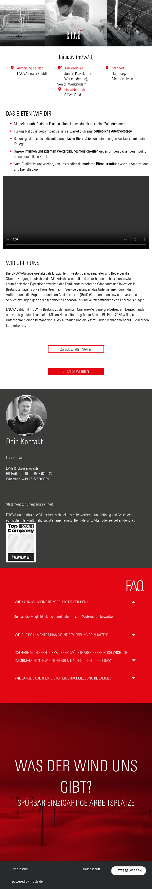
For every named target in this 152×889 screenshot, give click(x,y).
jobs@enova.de (28, 468)
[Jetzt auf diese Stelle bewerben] (76, 371)
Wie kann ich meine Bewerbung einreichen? (51, 602)
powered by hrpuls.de (27, 881)
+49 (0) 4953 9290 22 (37, 473)
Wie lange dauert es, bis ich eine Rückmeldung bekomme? (63, 678)
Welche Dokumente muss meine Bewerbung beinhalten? (61, 634)
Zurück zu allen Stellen (76, 349)
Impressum (21, 869)
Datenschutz (91, 869)
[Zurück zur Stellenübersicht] (76, 349)
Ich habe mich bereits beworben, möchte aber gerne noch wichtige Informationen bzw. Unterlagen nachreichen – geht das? (71, 656)
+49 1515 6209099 (35, 479)
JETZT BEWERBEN (76, 371)
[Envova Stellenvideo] (76, 212)
